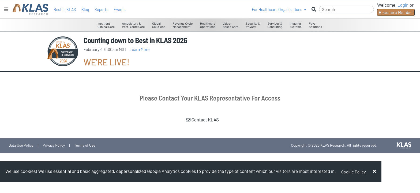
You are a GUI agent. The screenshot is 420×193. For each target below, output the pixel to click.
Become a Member (396, 12)
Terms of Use (84, 145)
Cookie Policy (353, 171)
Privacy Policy (54, 145)
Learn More (140, 49)
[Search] (346, 9)
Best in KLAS (65, 9)
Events (120, 9)
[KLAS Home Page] (29, 9)
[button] (279, 9)
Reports (101, 9)
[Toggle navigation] (6, 9)
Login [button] (403, 5)
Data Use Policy (21, 145)
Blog (85, 9)
